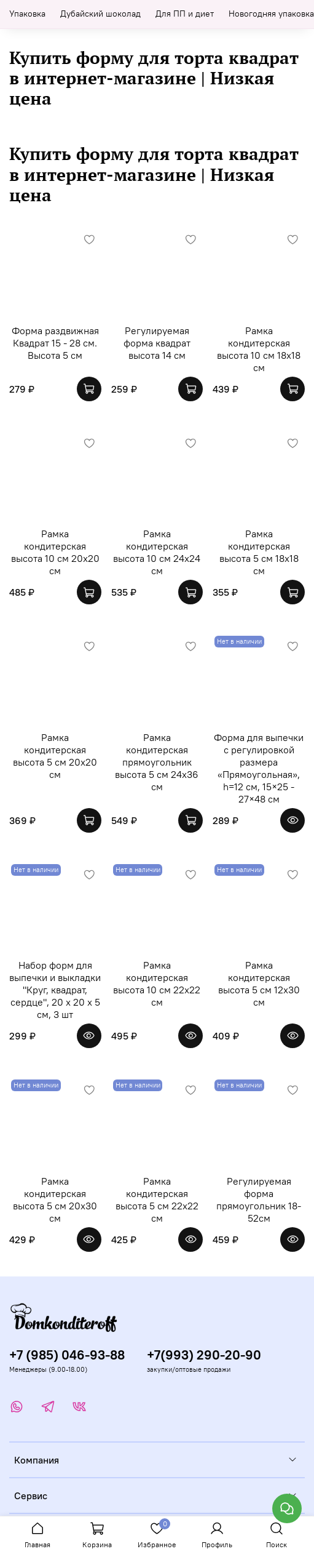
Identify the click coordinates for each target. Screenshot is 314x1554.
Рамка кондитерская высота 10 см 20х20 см (55, 552)
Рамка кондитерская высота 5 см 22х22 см (157, 1199)
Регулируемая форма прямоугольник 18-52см (258, 1199)
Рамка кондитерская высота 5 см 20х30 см (55, 1199)
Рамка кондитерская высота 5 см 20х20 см (55, 755)
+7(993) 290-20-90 (204, 1355)
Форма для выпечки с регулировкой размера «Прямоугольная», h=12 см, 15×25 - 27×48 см (259, 768)
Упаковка (27, 13)
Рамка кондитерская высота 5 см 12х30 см (259, 983)
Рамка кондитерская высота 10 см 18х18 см (258, 349)
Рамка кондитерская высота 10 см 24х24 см (156, 552)
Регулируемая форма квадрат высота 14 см (157, 342)
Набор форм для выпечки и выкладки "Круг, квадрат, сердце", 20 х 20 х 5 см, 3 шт (55, 989)
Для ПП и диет (184, 13)
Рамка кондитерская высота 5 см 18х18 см (259, 552)
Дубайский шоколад (100, 13)
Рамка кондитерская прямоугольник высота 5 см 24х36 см (156, 762)
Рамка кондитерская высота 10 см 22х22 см (156, 983)
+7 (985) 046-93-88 (67, 1355)
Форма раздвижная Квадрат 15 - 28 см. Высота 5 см (55, 342)
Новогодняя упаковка (271, 13)
